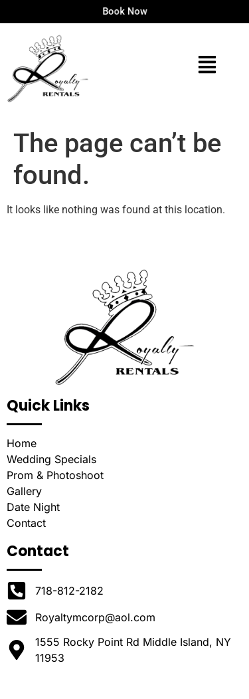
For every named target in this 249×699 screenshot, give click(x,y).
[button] (207, 66)
